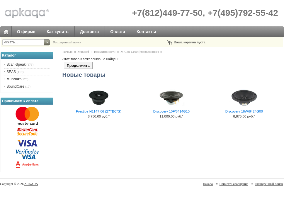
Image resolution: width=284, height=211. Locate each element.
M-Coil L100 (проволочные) (139, 51)
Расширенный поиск (67, 42)
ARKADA (31, 184)
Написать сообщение (234, 184)
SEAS (11, 72)
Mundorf (83, 51)
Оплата (117, 31)
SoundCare (15, 86)
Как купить (58, 31)
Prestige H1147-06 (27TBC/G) (98, 111)
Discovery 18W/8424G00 (244, 111)
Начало (68, 51)
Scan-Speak (15, 64)
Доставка (89, 31)
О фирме (26, 31)
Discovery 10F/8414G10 (171, 111)
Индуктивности (104, 51)
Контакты (146, 31)
